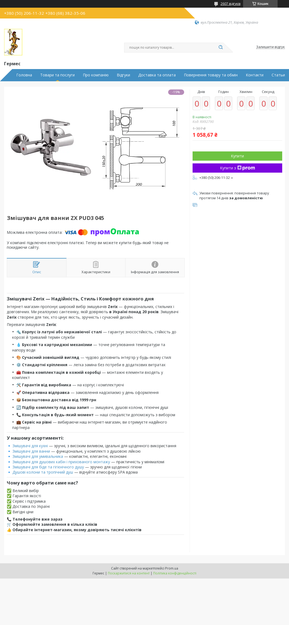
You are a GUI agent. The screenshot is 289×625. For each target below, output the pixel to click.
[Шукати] (220, 47)
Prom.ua (171, 568)
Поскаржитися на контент (129, 573)
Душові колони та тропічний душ (42, 472)
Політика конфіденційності (174, 573)
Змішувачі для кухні (30, 445)
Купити (237, 155)
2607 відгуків (230, 3)
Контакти (254, 75)
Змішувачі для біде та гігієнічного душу (48, 466)
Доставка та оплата (157, 75)
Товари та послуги (57, 75)
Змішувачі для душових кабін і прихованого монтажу (61, 461)
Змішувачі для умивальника (37, 456)
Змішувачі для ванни (31, 451)
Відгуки (123, 75)
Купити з (237, 167)
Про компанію (96, 75)
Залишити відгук (270, 47)
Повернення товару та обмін (211, 75)
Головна (24, 75)
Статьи (278, 75)
